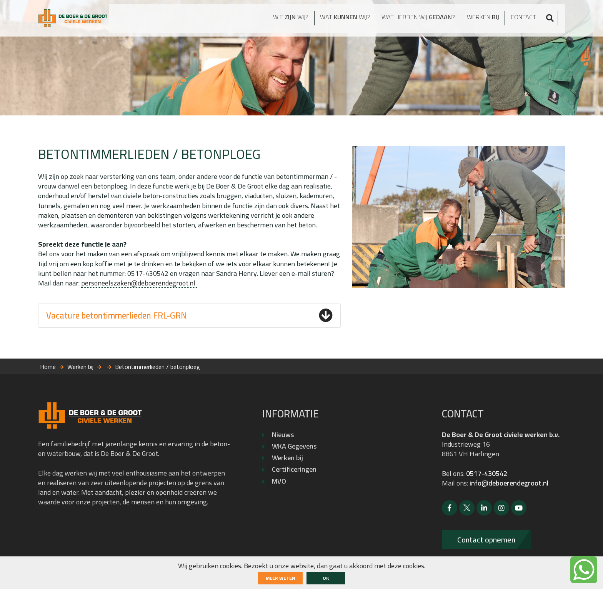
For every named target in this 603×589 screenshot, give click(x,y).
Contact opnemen (486, 539)
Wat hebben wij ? (412, 20)
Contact (529, 20)
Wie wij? (267, 20)
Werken (485, 20)
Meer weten (280, 578)
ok (326, 578)
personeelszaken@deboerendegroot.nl (139, 283)
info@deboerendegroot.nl (509, 483)
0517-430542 (486, 473)
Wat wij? (328, 20)
